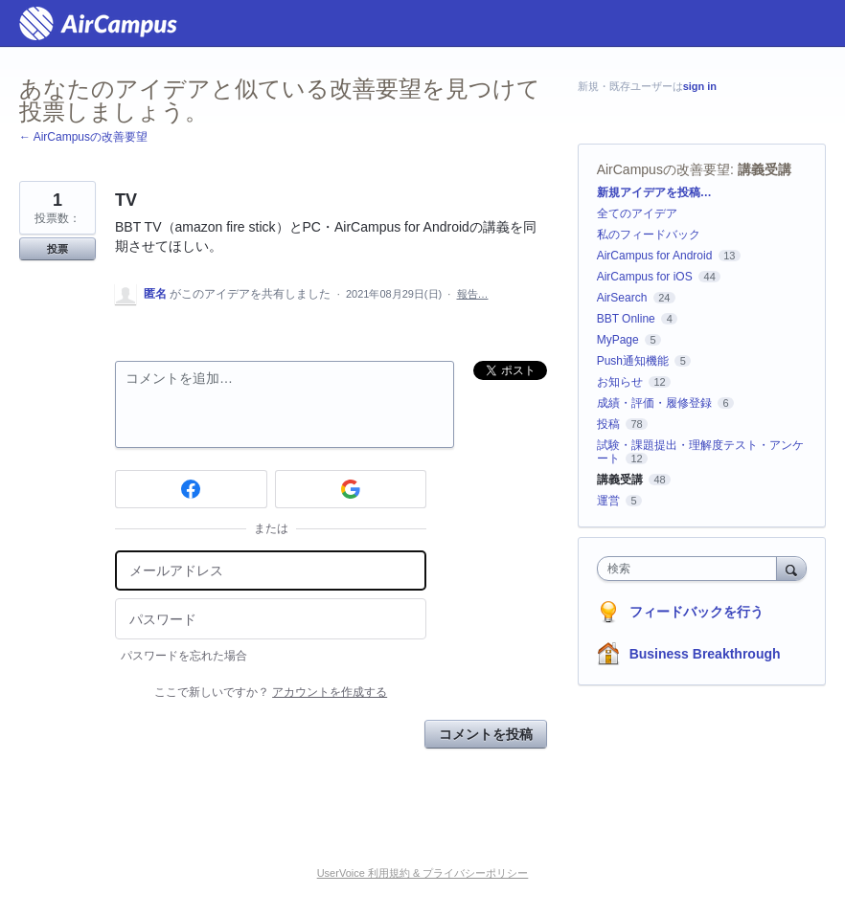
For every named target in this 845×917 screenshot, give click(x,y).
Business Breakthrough (705, 653)
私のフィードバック (648, 234)
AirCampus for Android (655, 255)
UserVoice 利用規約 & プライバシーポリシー (423, 873)
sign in (700, 86)
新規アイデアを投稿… (654, 192)
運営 (608, 500)
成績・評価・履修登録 (654, 403)
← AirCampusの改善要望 (83, 137)
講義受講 (764, 169)
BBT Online (626, 318)
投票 (57, 249)
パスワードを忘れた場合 (184, 655)
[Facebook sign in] (191, 489)
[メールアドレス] (270, 571)
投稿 (608, 424)
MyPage (618, 340)
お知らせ (620, 382)
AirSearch (622, 297)
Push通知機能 (633, 361)
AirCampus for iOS (645, 276)
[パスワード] (270, 618)
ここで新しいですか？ (270, 692)
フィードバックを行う (696, 611)
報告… (473, 294)
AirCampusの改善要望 (663, 169)
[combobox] (691, 568)
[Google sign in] (351, 489)
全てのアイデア (637, 213)
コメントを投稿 (486, 734)
